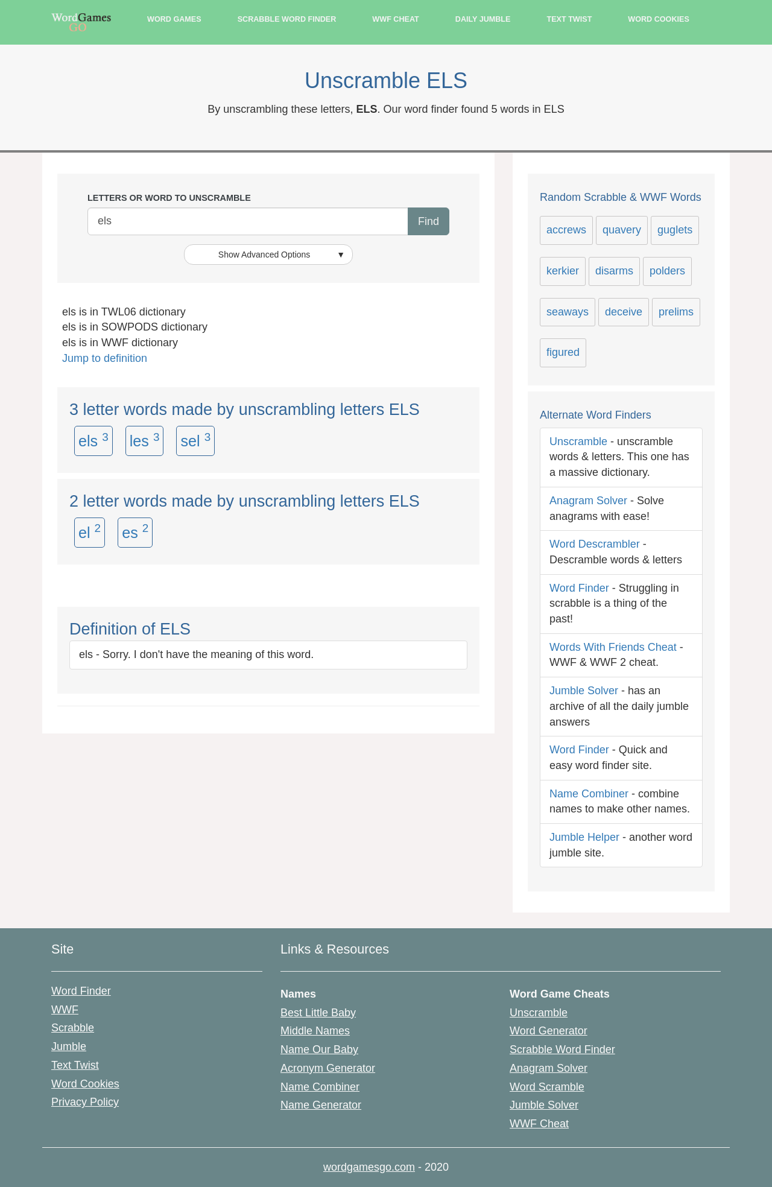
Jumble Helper (584, 837)
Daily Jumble (483, 19)
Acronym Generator (327, 1068)
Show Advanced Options (281, 254)
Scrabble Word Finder (287, 19)
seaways (567, 312)
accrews (566, 230)
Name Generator (320, 1105)
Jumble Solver (583, 691)
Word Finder (579, 588)
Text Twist (569, 19)
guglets (674, 230)
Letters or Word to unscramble (169, 198)
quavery (622, 230)
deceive (623, 312)
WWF (64, 1010)
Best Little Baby (318, 1013)
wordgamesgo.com (369, 1167)
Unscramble (578, 441)
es (135, 531)
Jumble (68, 1046)
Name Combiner (588, 794)
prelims (676, 312)
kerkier (562, 271)
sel (195, 440)
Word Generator (548, 1031)
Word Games (174, 19)
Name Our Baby (319, 1049)
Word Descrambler (594, 544)
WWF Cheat (395, 19)
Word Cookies (658, 19)
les (145, 440)
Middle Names (315, 1031)
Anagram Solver (588, 501)
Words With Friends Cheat (613, 647)
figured (563, 352)
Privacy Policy (85, 1102)
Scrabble (72, 1028)
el (89, 531)
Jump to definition (104, 358)
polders (667, 271)
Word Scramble (547, 1087)
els (93, 440)
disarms (614, 271)
